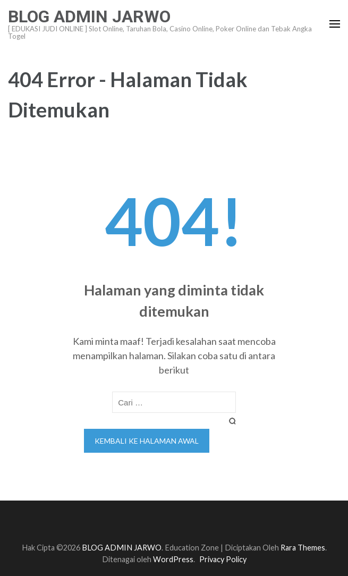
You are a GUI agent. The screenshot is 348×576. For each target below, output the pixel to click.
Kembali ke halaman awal (147, 440)
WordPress (173, 559)
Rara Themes (303, 547)
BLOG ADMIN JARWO (89, 16)
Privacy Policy (223, 559)
